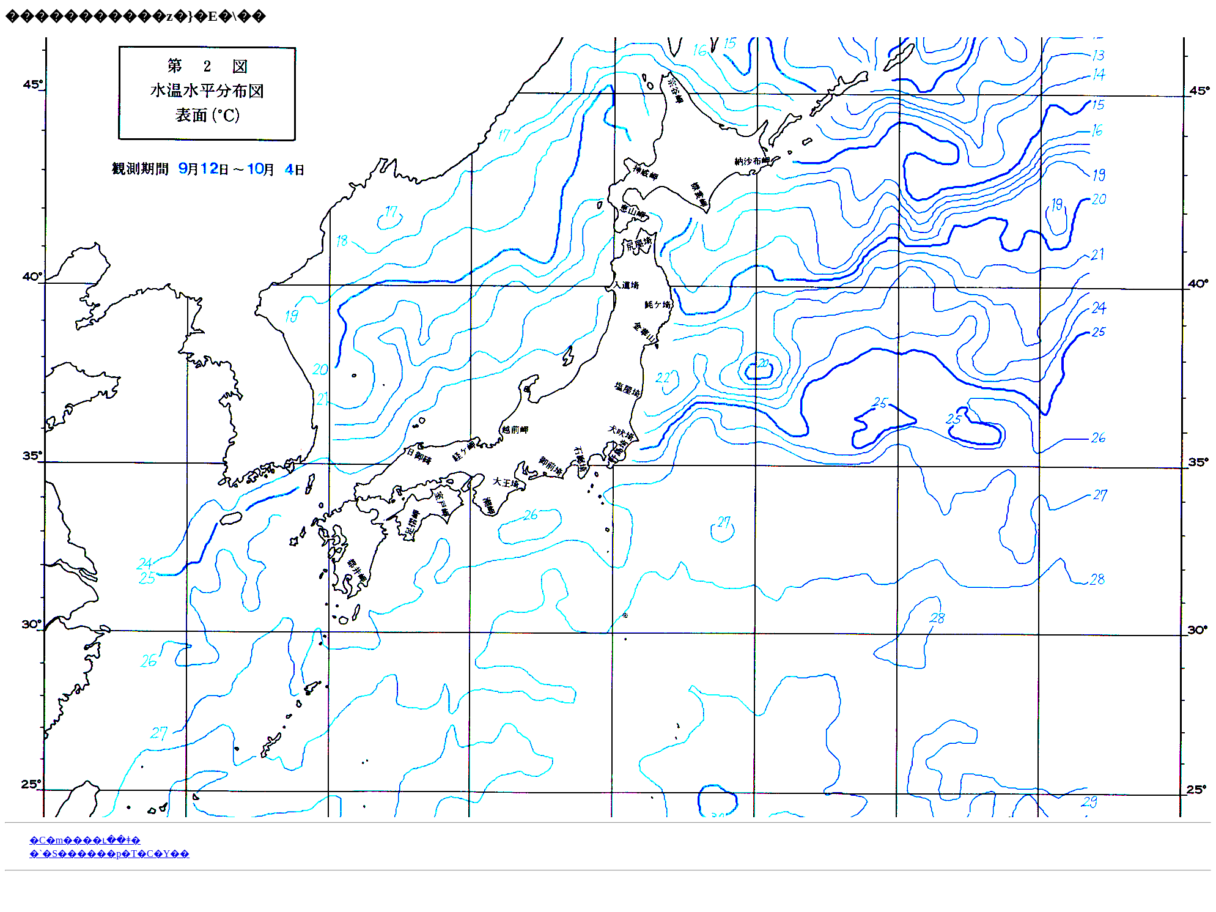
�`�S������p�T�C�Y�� (109, 853)
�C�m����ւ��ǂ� (85, 840)
